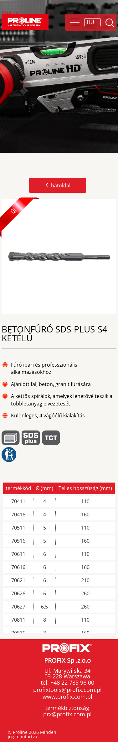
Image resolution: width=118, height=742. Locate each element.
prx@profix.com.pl (67, 714)
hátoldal (57, 185)
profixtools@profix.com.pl (67, 689)
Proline (10, 13)
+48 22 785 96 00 (71, 682)
